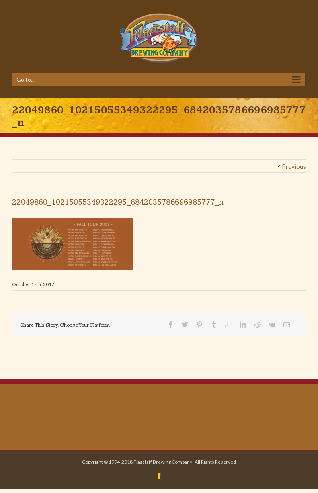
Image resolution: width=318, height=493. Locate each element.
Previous (294, 166)
